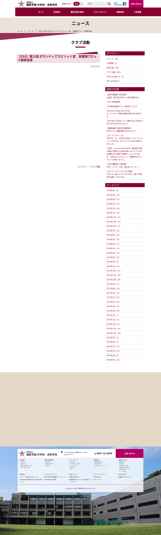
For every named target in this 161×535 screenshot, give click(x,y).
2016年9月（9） (113, 337)
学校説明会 (122, 462)
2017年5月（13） (114, 302)
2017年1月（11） (114, 319)
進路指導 (96, 460)
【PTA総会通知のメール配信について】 (122, 106)
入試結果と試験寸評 (124, 467)
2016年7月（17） (114, 346)
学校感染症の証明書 (50, 479)
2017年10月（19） (114, 279)
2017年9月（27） (114, 284)
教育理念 (23, 462)
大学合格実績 (97, 464)
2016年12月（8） (114, 324)
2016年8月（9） (113, 342)
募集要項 (121, 464)
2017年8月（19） (114, 288)
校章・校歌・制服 (25, 467)
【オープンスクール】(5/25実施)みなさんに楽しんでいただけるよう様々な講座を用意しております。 (124, 174)
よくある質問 (122, 471)
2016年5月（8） (113, 355)
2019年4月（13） (114, 199)
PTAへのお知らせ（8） (116, 76)
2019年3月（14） (114, 203)
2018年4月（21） (114, 253)
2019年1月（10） (114, 212)
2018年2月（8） (113, 261)
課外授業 (47, 465)
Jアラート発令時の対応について (29, 477)
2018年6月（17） (114, 244)
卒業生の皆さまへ (74, 477)
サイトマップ (98, 479)
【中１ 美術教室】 (114, 101)
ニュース (30, 31)
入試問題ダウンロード (124, 469)
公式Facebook (118, 4)
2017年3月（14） (114, 310)
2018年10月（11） (114, 226)
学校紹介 (22, 460)
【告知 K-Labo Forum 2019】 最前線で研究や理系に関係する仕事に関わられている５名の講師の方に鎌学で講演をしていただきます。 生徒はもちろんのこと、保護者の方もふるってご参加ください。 (124, 154)
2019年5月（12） (114, 195)
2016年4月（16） (114, 359)
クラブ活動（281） (114, 72)
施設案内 (72, 467)
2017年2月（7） (113, 315)
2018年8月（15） (114, 235)
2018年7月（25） (114, 239)
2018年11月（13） (114, 221)
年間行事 (72, 462)
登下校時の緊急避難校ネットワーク (55, 477)
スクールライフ (73, 460)
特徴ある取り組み (49, 464)
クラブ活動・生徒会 (75, 464)
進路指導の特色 (98, 462)
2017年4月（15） (114, 306)
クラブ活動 (95, 166)
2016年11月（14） (114, 328)
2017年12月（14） (114, 270)
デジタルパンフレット (51, 474)
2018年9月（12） (114, 230)
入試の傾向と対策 (123, 465)
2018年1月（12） (114, 266)
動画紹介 (22, 474)
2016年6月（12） (114, 351)
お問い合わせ (136, 4)
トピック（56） (113, 58)
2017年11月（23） (114, 275)
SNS (71, 469)
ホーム (20, 31)
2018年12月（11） (114, 217)
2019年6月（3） (113, 190)
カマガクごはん (74, 465)
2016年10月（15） (114, 333)
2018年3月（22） (114, 257)
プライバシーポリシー (100, 474)
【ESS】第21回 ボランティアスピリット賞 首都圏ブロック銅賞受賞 (57, 58)
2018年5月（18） (114, 248)
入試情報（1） (112, 63)
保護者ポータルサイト (125, 477)
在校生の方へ (98, 477)
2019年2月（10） (114, 208)
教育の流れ (48, 462)
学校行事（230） (113, 67)
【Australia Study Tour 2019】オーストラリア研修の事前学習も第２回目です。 (124, 113)
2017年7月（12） (114, 293)
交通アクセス (69, 454)
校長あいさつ (24, 464)
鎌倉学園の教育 (49, 460)
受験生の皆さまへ (124, 460)
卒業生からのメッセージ (100, 465)
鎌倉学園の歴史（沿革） (27, 465)
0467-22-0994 (104, 453)
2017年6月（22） (114, 297)
